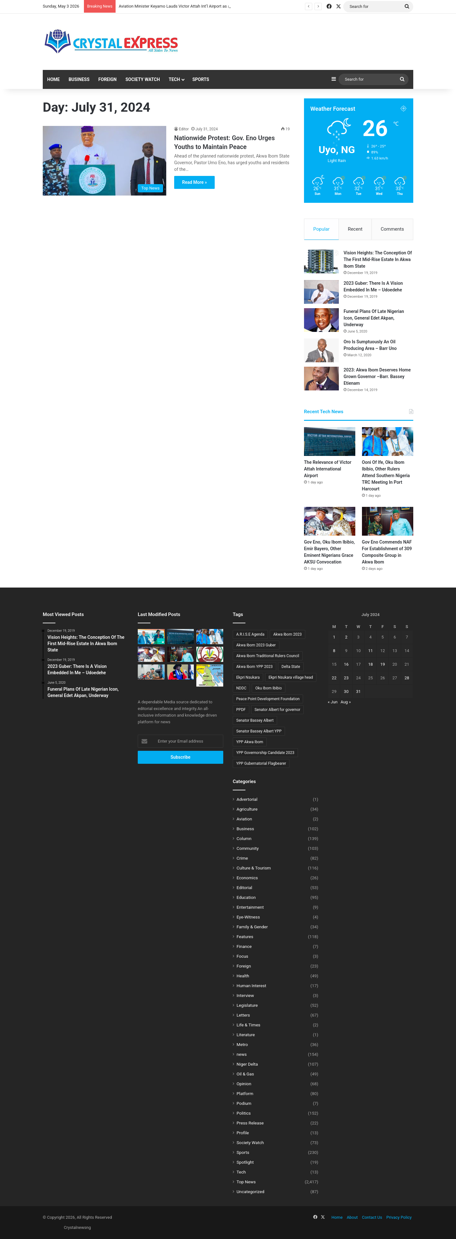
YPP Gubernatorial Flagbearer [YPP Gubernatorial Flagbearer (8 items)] (261, 763)
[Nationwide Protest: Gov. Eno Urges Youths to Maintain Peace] (104, 161)
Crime (242, 858)
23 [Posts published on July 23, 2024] (346, 678)
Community (248, 848)
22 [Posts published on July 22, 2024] (334, 678)
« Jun (333, 702)
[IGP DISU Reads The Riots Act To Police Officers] (151, 672)
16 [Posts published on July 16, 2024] (346, 664)
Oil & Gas (245, 1073)
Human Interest (251, 985)
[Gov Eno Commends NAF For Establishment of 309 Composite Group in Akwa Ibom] (387, 521)
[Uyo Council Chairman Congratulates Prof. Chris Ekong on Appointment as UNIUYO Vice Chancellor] (180, 672)
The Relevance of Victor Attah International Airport (327, 469)
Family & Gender (252, 926)
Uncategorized (250, 1191)
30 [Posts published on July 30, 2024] (346, 691)
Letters (243, 1015)
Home (53, 79)
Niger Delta (247, 1064)
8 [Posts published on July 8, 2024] (334, 650)
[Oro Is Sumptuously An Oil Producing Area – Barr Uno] (321, 350)
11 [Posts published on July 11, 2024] (370, 650)
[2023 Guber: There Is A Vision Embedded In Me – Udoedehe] (321, 292)
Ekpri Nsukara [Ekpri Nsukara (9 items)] (248, 677)
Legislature (247, 1005)
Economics (247, 877)
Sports (200, 79)
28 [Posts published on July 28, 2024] (407, 678)
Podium (244, 1103)
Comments (392, 229)
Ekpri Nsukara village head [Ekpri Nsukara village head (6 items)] (291, 677)
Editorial (244, 887)
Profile (243, 1132)
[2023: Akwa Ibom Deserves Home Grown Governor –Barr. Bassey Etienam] (321, 378)
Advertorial (247, 799)
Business (79, 79)
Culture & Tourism (254, 867)
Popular (321, 229)
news (242, 1054)
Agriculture (247, 809)
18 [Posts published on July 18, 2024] (370, 664)
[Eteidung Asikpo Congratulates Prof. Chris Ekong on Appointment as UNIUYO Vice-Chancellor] (209, 654)
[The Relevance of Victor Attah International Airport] (329, 441)
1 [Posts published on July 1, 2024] (334, 637)
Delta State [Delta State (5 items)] (291, 666)
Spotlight (245, 1162)
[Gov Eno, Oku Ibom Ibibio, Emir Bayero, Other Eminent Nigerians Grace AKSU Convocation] (329, 521)
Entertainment (250, 907)
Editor (184, 129)
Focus (242, 956)
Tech (174, 79)
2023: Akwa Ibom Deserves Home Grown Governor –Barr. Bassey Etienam (377, 376)
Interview (245, 995)
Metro (242, 1044)
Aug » (346, 702)
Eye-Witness (248, 916)
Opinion (244, 1083)
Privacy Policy (399, 1217)
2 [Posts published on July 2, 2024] (346, 637)
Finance (244, 946)
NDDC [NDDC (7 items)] (241, 688)
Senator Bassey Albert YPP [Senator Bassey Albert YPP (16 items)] (259, 731)
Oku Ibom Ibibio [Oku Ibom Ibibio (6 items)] (268, 688)
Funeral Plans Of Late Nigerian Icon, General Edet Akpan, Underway (374, 318)
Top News (246, 1181)
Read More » (194, 182)
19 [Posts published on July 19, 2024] (382, 664)
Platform (245, 1093)
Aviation (244, 818)
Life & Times (248, 1024)
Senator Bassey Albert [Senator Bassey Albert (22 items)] (255, 720)
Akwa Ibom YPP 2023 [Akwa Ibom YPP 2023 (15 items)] (254, 666)
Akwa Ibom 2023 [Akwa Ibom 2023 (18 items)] (287, 634)
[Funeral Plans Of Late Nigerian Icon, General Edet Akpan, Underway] (321, 320)
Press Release (250, 1122)
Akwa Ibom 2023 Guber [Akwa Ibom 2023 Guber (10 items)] (256, 645)
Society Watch (142, 79)
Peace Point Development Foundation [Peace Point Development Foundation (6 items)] (268, 699)
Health (243, 975)
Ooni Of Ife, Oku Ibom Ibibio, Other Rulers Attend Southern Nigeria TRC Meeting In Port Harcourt (386, 475)
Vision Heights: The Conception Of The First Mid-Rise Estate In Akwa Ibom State (378, 259)
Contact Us (372, 1217)
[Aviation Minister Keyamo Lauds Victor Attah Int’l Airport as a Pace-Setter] (151, 636)
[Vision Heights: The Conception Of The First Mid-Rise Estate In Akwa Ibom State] (321, 261)
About (352, 1217)
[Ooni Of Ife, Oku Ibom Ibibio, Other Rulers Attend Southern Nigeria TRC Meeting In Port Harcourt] (387, 441)
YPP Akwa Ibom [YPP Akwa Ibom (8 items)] (249, 742)
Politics (244, 1113)
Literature (246, 1034)
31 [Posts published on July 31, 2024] (358, 691)
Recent (355, 229)
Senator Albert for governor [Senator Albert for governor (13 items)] (278, 709)
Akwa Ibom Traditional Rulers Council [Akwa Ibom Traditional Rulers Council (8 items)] (267, 656)
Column (244, 838)
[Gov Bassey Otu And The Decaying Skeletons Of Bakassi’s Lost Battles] (209, 675)
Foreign (107, 79)
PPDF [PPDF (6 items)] (241, 709)
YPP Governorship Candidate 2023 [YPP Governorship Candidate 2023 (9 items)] (265, 752)
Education (246, 897)
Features (245, 936)
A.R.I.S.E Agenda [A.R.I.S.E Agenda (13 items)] (250, 634)
